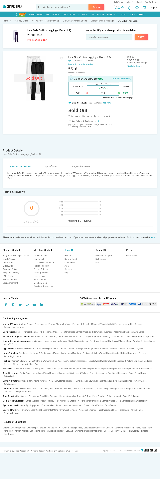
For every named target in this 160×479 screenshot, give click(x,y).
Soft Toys (86, 396)
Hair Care (73, 410)
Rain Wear (132, 431)
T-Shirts (14, 364)
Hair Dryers (29, 349)
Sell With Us (118, 2)
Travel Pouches (51, 373)
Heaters (61, 431)
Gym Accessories (63, 405)
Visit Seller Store (133, 66)
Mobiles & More (36, 14)
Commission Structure (44, 262)
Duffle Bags (25, 373)
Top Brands (9, 434)
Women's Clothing (19, 361)
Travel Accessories (98, 373)
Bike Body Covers (71, 388)
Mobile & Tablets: (11, 324)
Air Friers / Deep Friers (142, 428)
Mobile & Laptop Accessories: (17, 341)
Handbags (147, 361)
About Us (69, 250)
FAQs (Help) (8, 276)
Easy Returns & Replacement (16, 255)
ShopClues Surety (11, 273)
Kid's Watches (10, 384)
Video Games (76, 332)
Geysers (139, 349)
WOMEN (55, 14)
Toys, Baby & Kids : (11, 396)
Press (98, 262)
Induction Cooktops (108, 349)
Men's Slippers (38, 369)
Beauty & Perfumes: (12, 410)
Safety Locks (9, 376)
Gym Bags (112, 373)
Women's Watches (57, 381)
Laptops (18, 332)
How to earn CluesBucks (121, 79)
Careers (68, 269)
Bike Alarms (25, 392)
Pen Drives (94, 341)
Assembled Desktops (123, 332)
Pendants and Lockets (107, 381)
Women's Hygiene (12, 413)
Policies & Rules (41, 269)
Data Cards (139, 332)
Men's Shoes (104, 431)
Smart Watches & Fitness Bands (140, 341)
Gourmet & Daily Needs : (14, 401)
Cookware (87, 353)
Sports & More (97, 14)
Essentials (112, 14)
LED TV (12, 431)
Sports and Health (11, 405)
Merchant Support (103, 255)
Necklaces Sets (73, 381)
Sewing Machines (126, 349)
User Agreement (10, 283)
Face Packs (103, 410)
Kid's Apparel (134, 396)
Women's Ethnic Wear (52, 361)
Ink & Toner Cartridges (50, 332)
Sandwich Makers (123, 428)
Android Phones (26, 324)
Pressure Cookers (105, 428)
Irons (6, 431)
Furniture (77, 353)
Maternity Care (120, 396)
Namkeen (64, 401)
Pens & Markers (88, 401)
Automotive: (8, 388)
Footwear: (7, 369)
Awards (68, 266)
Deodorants (46, 410)
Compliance (60, 451)
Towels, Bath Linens (63, 353)
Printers (26, 332)
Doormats (132, 353)
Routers (34, 332)
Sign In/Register (10, 259)
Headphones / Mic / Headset (83, 428)
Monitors (65, 332)
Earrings (122, 381)
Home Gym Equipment (30, 405)
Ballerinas (108, 369)
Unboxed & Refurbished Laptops (97, 332)
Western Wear (107, 361)
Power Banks (50, 341)
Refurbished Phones (90, 324)
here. (153, 237)
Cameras (140, 336)
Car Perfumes (122, 388)
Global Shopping (136, 14)
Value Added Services (132, 324)
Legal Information (81, 166)
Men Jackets (23, 431)
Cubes (109, 396)
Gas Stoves (41, 428)
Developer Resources (43, 286)
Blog (67, 273)
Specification (51, 166)
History (68, 255)
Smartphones (41, 324)
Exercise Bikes (48, 405)
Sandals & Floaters (67, 369)
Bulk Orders (100, 259)
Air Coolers (52, 428)
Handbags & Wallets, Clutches (128, 361)
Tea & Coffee (102, 401)
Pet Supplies (46, 401)
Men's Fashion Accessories (75, 361)
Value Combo (137, 410)
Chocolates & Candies (119, 401)
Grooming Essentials (31, 410)
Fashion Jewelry (88, 381)
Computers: (8, 332)
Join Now (107, 103)
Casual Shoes (52, 369)
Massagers (77, 405)
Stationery (74, 401)
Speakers (150, 336)
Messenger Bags (125, 373)
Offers (123, 14)
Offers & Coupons (11, 428)
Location (117, 8)
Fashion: (7, 361)
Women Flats (97, 369)
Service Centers (10, 279)
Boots (125, 369)
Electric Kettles (74, 349)
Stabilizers (51, 431)
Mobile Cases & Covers (78, 341)
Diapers (24, 396)
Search (96, 7)
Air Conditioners (128, 336)
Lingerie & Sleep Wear (29, 364)
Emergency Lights (44, 349)
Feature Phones (56, 324)
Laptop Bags (37, 373)
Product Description (20, 166)
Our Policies (8, 262)
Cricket (100, 405)
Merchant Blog (40, 283)
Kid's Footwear (51, 396)
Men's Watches (40, 381)
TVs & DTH (35, 336)
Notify (141, 37)
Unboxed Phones (71, 324)
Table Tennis (110, 405)
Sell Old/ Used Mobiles (14, 327)
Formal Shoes (83, 369)
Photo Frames (90, 431)
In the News (70, 262)
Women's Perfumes (87, 410)
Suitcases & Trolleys (79, 373)
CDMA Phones (114, 324)
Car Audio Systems (74, 431)
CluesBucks (8, 266)
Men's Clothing (35, 361)
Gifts (146, 401)
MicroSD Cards (10, 344)
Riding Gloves (109, 388)
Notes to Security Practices (42, 451)
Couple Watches (27, 428)
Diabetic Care (90, 405)
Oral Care (113, 410)
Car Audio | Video (11, 392)
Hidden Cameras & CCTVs (76, 336)
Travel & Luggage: (11, 373)
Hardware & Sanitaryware (41, 353)
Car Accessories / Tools (91, 388)
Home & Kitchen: (10, 353)
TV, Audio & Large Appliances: (16, 336)
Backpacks (62, 341)
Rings (129, 381)
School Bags (140, 373)
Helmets (58, 388)
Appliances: (8, 349)
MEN (47, 14)
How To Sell (39, 259)
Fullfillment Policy (41, 266)
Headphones (37, 341)
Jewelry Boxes (140, 381)
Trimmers (18, 349)
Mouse (122, 341)
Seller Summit (40, 279)
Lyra (70, 61)
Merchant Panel (41, 255)
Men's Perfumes (60, 410)
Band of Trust (71, 259)
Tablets (103, 324)
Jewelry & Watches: (12, 381)
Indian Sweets (136, 401)
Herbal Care (124, 410)
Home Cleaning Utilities (116, 353)
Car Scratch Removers (140, 388)
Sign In (154, 8)
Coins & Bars (27, 381)
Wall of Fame (72, 451)
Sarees (7, 364)
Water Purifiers (59, 349)
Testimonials (39, 276)
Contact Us (129, 2)
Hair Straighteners (90, 349)
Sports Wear (94, 361)
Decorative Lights (118, 431)
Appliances (83, 14)
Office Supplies (32, 401)
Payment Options (11, 269)
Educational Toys (36, 396)
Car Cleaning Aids (46, 388)
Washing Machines (110, 336)
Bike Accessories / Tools (25, 388)
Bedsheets (23, 353)
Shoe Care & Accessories (140, 369)
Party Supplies (98, 396)
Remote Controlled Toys (70, 396)
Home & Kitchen (68, 14)
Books (56, 401)
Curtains (142, 353)
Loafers (117, 369)
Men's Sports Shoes (21, 369)
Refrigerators (95, 336)
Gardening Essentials (13, 356)
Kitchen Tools (99, 353)
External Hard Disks (109, 341)
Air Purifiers (64, 428)
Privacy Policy (8, 451)
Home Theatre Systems (52, 336)
